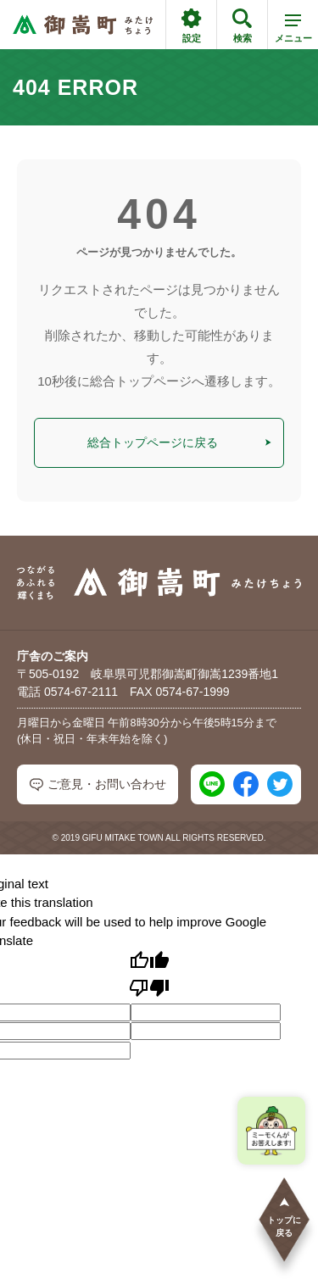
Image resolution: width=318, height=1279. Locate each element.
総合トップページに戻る (179, 442)
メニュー (293, 31)
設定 (191, 25)
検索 (242, 25)
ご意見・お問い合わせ (98, 784)
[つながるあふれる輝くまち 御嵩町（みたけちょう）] (83, 25)
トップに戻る (284, 1216)
